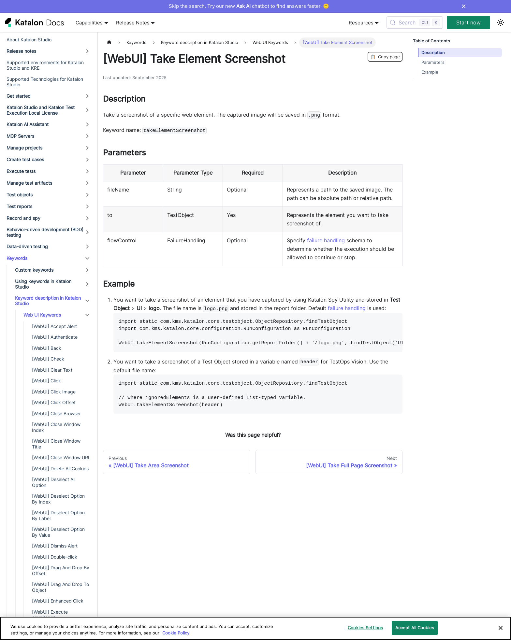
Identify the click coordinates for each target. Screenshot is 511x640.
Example (429, 72)
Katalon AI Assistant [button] (28, 124)
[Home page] (109, 42)
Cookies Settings (365, 627)
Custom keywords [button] (34, 270)
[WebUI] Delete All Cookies (60, 468)
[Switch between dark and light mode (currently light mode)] (500, 22)
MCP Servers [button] (20, 136)
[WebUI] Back (46, 348)
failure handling (326, 240)
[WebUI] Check (48, 359)
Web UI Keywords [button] (42, 315)
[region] (255, 628)
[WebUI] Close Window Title (56, 443)
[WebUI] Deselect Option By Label (58, 515)
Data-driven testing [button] (27, 246)
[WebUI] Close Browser (56, 413)
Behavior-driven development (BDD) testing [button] (45, 232)
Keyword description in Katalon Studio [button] (48, 300)
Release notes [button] (21, 51)
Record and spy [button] (23, 218)
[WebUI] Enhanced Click (57, 601)
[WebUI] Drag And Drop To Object (60, 587)
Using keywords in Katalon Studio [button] (43, 284)
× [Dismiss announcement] (463, 6)
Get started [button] (19, 96)
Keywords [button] (17, 258)
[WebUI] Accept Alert (54, 326)
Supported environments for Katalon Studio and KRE (45, 65)
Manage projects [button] (24, 147)
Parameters (433, 62)
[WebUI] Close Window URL (61, 457)
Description (433, 52)
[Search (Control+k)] (415, 22)
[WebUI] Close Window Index (56, 427)
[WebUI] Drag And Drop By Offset (60, 570)
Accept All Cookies (414, 627)
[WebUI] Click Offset (54, 402)
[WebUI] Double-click (54, 557)
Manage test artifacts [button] (29, 183)
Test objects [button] (20, 194)
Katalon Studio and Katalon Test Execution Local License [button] (41, 110)
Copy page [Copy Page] (385, 57)
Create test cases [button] (25, 159)
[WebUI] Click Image (54, 391)
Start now (468, 22)
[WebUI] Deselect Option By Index (58, 499)
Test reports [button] (19, 206)
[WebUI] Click (46, 380)
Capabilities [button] (89, 23)
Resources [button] (361, 23)
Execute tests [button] (21, 171)
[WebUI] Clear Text (52, 370)
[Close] (500, 628)
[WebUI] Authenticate (55, 337)
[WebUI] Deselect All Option (53, 482)
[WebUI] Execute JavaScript (50, 614)
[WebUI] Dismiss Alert (55, 545)
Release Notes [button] (133, 23)
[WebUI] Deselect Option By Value (58, 532)
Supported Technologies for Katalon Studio (45, 82)
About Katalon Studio (29, 39)
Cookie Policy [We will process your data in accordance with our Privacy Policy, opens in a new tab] (175, 632)
